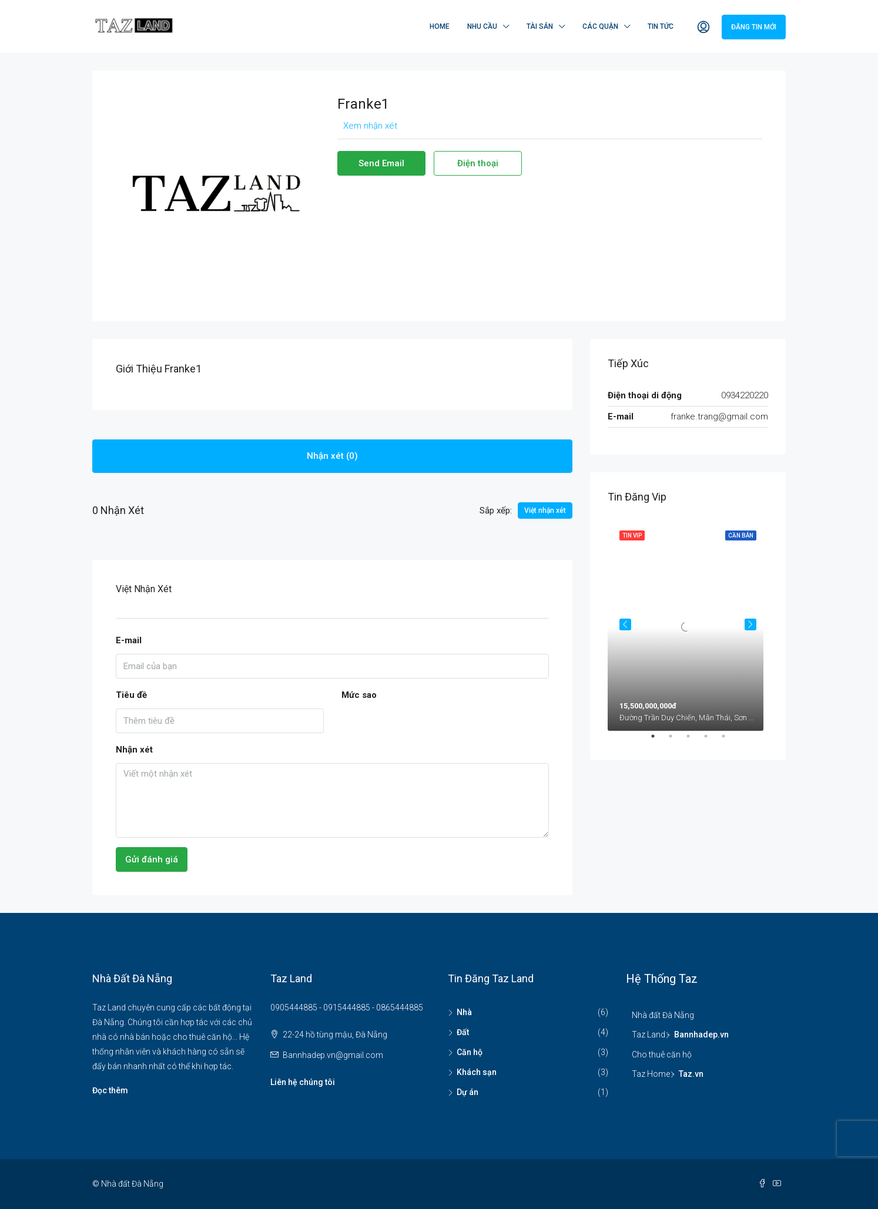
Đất (463, 1032)
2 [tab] (676, 741)
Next (750, 624)
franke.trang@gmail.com (719, 416)
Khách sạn (477, 1072)
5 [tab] (729, 741)
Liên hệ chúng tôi (302, 1082)
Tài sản (540, 26)
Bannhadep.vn (701, 1034)
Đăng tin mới (753, 27)
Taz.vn (691, 1074)
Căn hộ (469, 1052)
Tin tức (660, 26)
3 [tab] (694, 741)
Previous (625, 624)
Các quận (600, 26)
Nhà (464, 1012)
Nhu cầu (482, 26)
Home (440, 26)
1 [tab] (659, 741)
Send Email (381, 163)
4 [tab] (712, 741)
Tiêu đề (131, 695)
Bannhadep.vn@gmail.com (333, 1055)
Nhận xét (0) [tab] (332, 456)
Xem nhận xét (370, 125)
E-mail (129, 640)
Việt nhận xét (545, 510)
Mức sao (359, 695)
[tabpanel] (688, 625)
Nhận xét (134, 749)
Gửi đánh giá (151, 859)
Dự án (467, 1092)
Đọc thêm (110, 1090)
